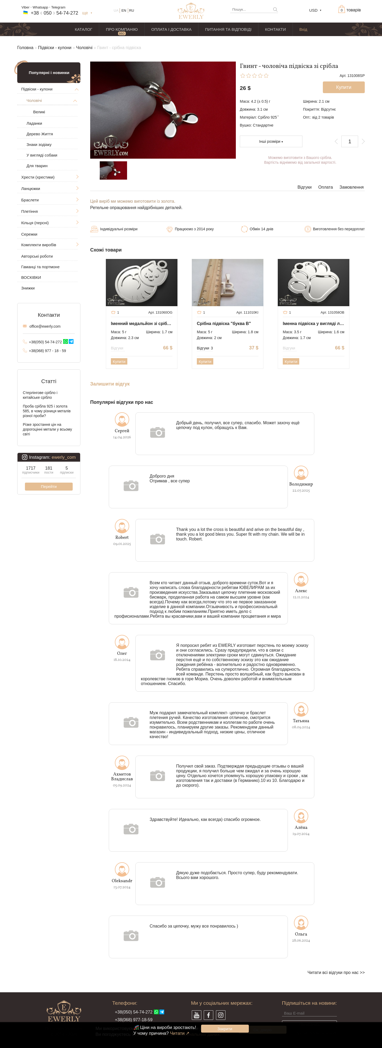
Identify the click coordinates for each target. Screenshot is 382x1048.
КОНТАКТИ (275, 29)
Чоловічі (84, 47)
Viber (25, 7)
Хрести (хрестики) (37, 177)
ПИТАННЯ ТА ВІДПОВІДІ (228, 29)
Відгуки (304, 187)
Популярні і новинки (49, 72)
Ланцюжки (30, 188)
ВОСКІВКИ (31, 277)
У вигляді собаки (42, 155)
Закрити (225, 1029)
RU (131, 10)
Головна (25, 47)
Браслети (30, 200)
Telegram (58, 7)
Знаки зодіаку (39, 144)
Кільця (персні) (35, 222)
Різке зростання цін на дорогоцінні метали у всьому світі (47, 429)
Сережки (29, 234)
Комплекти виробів (38, 244)
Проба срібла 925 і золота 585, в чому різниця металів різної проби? (47, 411)
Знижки (28, 288)
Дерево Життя (40, 134)
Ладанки (34, 123)
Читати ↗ (180, 1033)
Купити (119, 361)
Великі (39, 112)
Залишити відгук (110, 384)
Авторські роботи (37, 256)
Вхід (303, 29)
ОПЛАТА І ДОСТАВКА (171, 29)
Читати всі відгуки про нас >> (336, 972)
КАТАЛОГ (83, 29)
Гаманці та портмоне (40, 267)
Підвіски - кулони (55, 47)
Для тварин (37, 165)
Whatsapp (40, 7)
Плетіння (29, 211)
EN (123, 10)
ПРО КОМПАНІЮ (122, 29)
